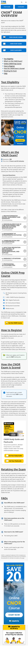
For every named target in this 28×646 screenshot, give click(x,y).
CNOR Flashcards (12, 50)
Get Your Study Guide (14, 455)
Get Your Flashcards (13, 461)
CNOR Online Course (13, 37)
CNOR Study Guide (12, 43)
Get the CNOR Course (15, 323)
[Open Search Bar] (22, 2)
